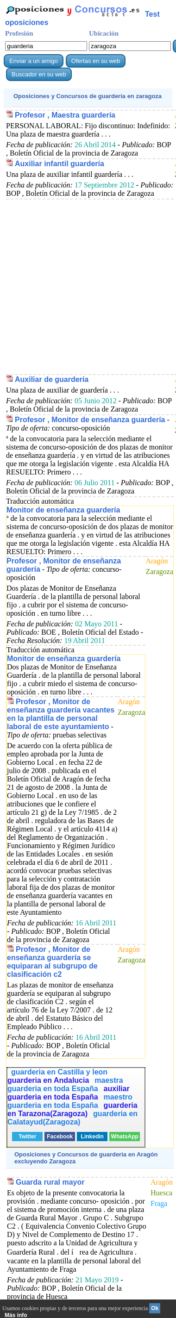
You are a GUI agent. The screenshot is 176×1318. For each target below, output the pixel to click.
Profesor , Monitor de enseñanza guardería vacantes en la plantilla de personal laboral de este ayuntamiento (60, 714)
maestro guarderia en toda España (69, 1101)
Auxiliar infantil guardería (59, 164)
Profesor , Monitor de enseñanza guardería (90, 420)
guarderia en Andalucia (48, 1080)
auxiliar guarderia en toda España (68, 1093)
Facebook (60, 1136)
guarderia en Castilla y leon (59, 1072)
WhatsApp (124, 1136)
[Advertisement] (87, 286)
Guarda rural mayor (50, 1182)
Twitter (27, 1136)
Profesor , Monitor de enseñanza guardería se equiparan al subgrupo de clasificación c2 (52, 961)
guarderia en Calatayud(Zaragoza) (72, 1118)
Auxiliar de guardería (51, 379)
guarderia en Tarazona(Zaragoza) (72, 1109)
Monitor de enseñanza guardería (63, 510)
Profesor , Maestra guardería (65, 115)
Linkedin (92, 1136)
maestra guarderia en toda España (65, 1084)
